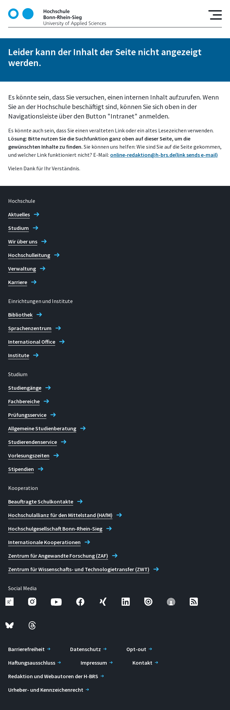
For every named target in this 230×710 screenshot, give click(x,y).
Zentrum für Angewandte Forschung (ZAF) (58, 555)
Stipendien (21, 469)
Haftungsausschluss (31, 662)
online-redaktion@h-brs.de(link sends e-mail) (164, 154)
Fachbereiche (24, 401)
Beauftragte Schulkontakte (40, 501)
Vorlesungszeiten (28, 455)
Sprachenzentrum (29, 328)
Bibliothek (20, 314)
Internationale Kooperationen (44, 542)
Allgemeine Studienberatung (42, 428)
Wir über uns (22, 241)
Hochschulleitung (29, 255)
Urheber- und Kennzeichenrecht (45, 689)
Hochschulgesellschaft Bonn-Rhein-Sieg (55, 528)
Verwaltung (22, 268)
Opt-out (136, 649)
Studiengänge (24, 387)
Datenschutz (85, 649)
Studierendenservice (32, 441)
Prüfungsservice (27, 414)
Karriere (17, 282)
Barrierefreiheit (26, 649)
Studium (18, 227)
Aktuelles (19, 214)
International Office (31, 341)
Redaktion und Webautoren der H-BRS (53, 676)
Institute (18, 355)
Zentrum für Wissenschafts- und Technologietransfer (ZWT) (78, 569)
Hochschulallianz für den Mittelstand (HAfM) (60, 515)
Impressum (94, 662)
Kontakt (142, 662)
